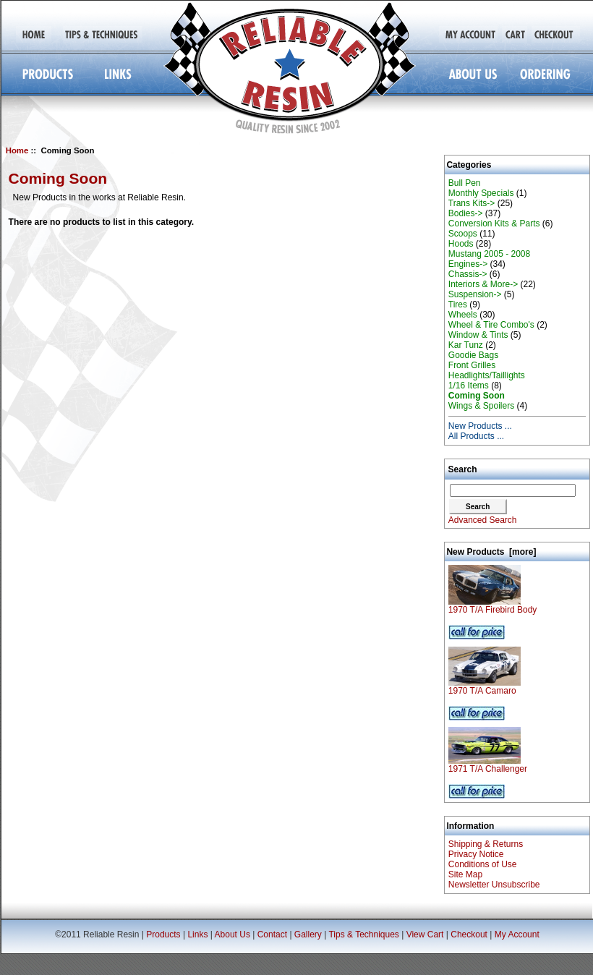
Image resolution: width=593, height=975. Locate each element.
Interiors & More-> (483, 284)
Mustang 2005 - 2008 (489, 254)
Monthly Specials (481, 193)
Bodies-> (465, 213)
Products (163, 934)
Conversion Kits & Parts (494, 223)
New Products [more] (491, 552)
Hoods (461, 244)
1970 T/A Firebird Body (492, 606)
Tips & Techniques (363, 934)
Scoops (462, 234)
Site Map (465, 874)
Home (17, 150)
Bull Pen (464, 183)
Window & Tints (478, 335)
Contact (272, 934)
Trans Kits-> (471, 203)
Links (197, 934)
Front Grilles (471, 365)
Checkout (469, 934)
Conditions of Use (482, 864)
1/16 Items (468, 385)
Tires (457, 304)
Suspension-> (475, 294)
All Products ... (476, 436)
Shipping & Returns (485, 844)
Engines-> (467, 264)
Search (462, 469)
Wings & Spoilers (481, 406)
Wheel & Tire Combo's (491, 325)
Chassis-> (467, 274)
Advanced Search (482, 520)
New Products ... (480, 426)
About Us (232, 934)
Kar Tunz (465, 345)
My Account (517, 934)
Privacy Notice (476, 854)
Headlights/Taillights (486, 375)
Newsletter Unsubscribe (494, 885)
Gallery (308, 934)
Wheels (462, 315)
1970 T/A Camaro (484, 687)
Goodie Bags (473, 355)
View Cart (425, 934)
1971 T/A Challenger (487, 765)
